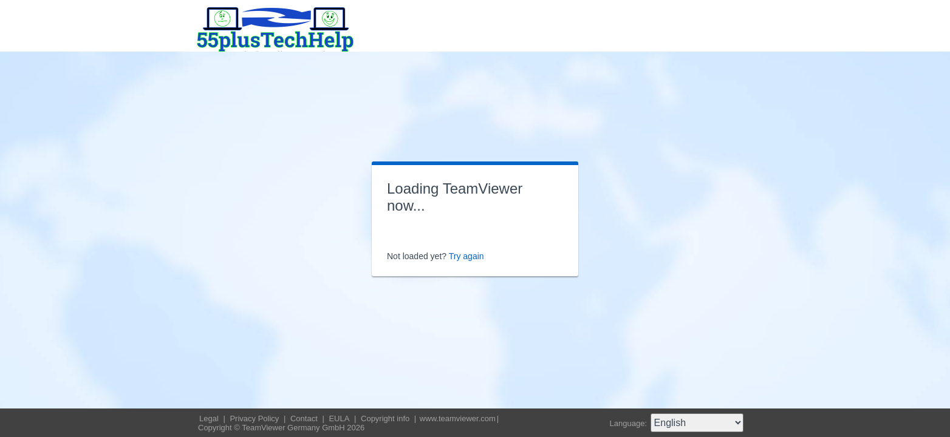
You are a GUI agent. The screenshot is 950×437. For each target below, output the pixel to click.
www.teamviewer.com (458, 418)
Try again (466, 256)
